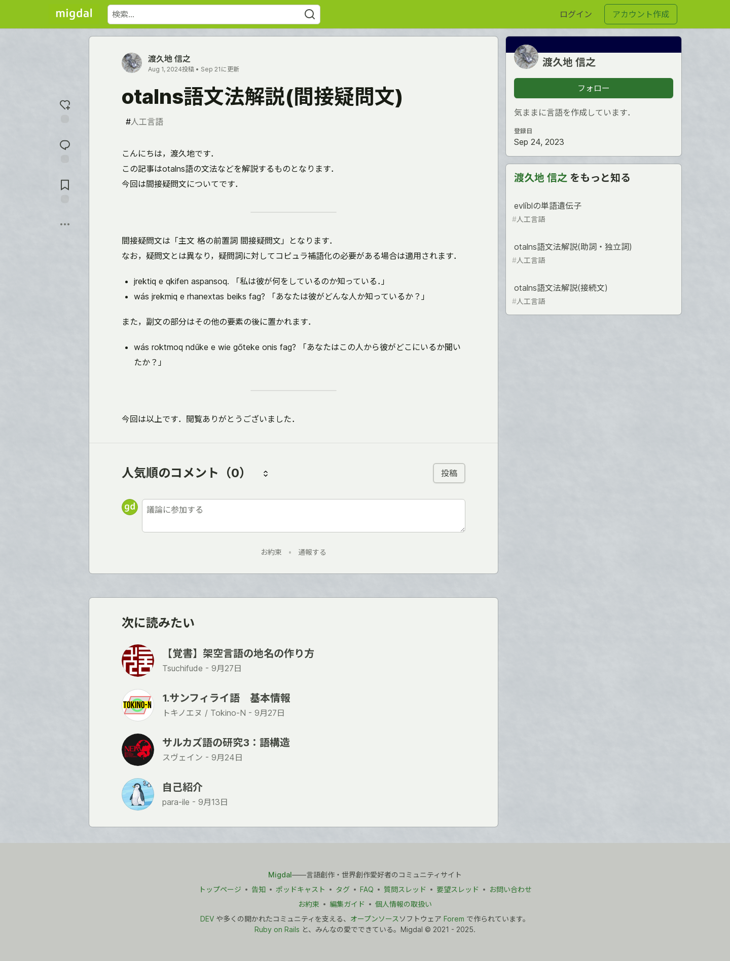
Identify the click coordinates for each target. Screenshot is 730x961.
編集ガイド (347, 904)
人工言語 (144, 122)
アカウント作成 (640, 14)
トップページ (220, 889)
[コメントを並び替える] (265, 473)
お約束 (271, 552)
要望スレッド (457, 889)
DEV (207, 918)
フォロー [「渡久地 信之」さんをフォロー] (593, 88)
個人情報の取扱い (403, 904)
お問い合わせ (510, 889)
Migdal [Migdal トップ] (280, 874)
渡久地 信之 (169, 59)
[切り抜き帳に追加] (65, 190)
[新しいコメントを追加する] (303, 515)
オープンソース (374, 918)
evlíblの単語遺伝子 (592, 212)
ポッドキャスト (300, 889)
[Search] (310, 14)
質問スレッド (405, 889)
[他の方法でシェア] (65, 224)
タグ (343, 889)
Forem (454, 918)
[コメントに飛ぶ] (65, 150)
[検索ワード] (213, 14)
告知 (258, 889)
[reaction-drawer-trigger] (65, 110)
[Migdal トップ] (74, 14)
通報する (312, 552)
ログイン (576, 14)
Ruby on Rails (277, 929)
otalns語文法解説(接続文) (592, 294)
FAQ (367, 889)
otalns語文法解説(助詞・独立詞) (592, 253)
